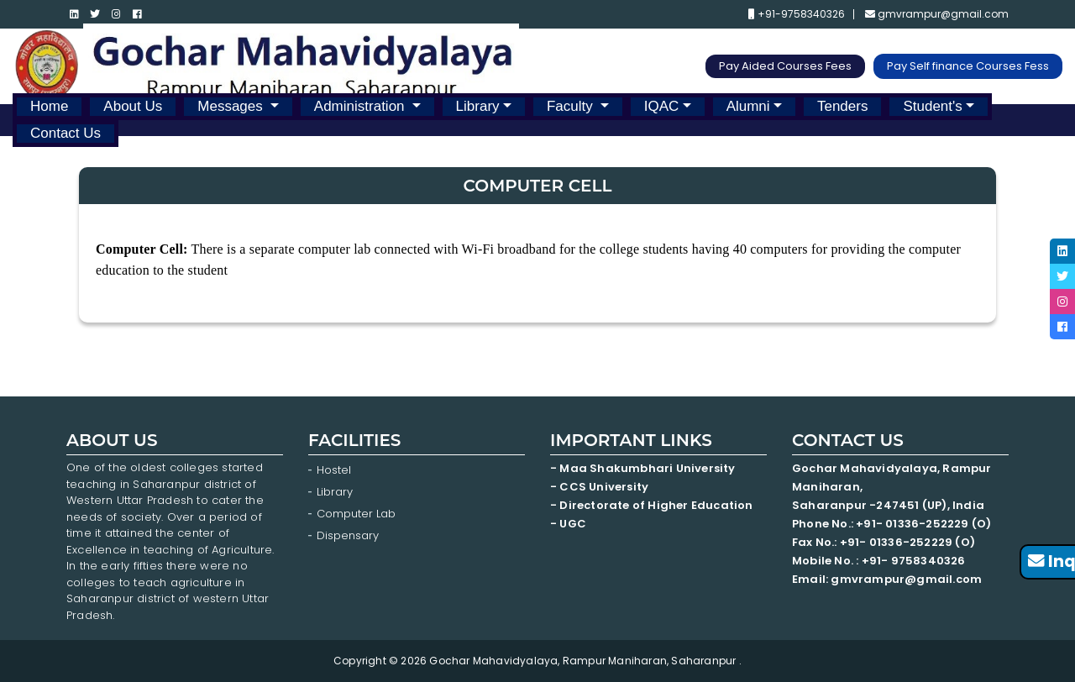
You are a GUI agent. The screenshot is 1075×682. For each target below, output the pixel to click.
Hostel (334, 470)
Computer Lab (358, 514)
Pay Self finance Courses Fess (968, 66)
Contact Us (65, 133)
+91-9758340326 (796, 14)
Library (478, 106)
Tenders (842, 106)
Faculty (572, 106)
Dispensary (348, 535)
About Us (132, 106)
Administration (361, 106)
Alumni (748, 106)
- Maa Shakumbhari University (644, 468)
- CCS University (599, 487)
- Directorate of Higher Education (653, 505)
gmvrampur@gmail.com (937, 14)
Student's (932, 106)
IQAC (661, 106)
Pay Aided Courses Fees (785, 66)
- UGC (568, 524)
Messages (231, 106)
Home (49, 106)
